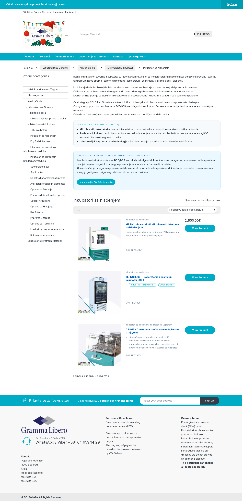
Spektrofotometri (36, 166)
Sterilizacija (33, 172)
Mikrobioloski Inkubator (120, 67)
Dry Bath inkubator (37, 141)
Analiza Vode (32, 101)
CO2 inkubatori (35, 130)
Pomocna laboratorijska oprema (44, 195)
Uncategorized (33, 95)
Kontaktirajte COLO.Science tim (96, 182)
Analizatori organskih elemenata (44, 183)
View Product (200, 228)
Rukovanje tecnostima (38, 235)
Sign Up (209, 400)
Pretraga (203, 33)
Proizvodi (44, 56)
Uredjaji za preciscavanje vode (44, 229)
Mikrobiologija (87, 67)
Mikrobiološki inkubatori (94, 129)
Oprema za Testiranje (38, 223)
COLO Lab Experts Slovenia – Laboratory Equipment (49, 12)
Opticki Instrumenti (36, 200)
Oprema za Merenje (37, 189)
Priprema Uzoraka (36, 217)
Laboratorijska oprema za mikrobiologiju (104, 141)
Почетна (28, 67)
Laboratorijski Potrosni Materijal (42, 240)
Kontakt (118, 56)
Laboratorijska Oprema (92, 56)
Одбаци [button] (232, 4)
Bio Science (33, 212)
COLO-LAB (30, 497)
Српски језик (135, 56)
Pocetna (29, 56)
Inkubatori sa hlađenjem (137, 219)
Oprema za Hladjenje (38, 206)
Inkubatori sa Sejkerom (161, 324)
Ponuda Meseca (64, 56)
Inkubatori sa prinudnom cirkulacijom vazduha (40, 149)
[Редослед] (192, 210)
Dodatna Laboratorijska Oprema (44, 178)
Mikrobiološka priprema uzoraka (44, 118)
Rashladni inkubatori (92, 133)
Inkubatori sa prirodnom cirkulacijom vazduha (39, 158)
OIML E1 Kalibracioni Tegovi (40, 89)
